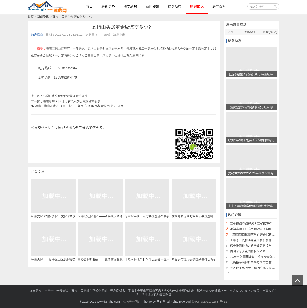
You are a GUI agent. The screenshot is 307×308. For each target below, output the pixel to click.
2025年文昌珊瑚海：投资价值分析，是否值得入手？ (264, 256)
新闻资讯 (43, 16)
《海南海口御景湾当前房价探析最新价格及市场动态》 (266, 234)
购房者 (95, 106)
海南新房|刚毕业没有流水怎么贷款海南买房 (71, 101)
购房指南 (37, 34)
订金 (120, 106)
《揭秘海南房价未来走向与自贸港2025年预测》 (261, 262)
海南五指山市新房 (72, 106)
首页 (31, 16)
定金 (87, 106)
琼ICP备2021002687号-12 (209, 301)
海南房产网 (130, 301)
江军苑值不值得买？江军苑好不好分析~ (256, 223)
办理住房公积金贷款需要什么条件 (65, 96)
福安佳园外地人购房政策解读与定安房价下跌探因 (262, 245)
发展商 (105, 106)
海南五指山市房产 (47, 106)
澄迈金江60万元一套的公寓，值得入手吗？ (258, 268)
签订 (114, 106)
